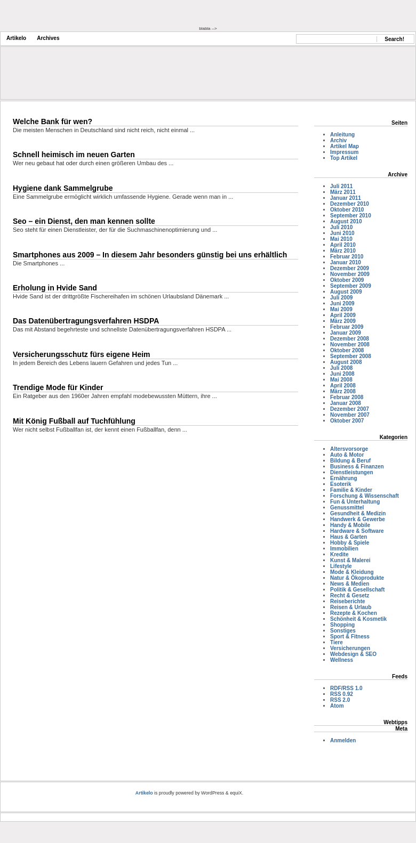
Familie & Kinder (351, 490)
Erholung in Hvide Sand (55, 287)
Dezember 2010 (349, 204)
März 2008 (343, 391)
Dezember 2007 (349, 409)
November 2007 (350, 415)
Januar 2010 (345, 262)
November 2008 (350, 344)
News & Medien (349, 584)
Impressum (344, 152)
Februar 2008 (346, 397)
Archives (48, 38)
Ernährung (343, 478)
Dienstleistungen (351, 472)
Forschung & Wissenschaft (364, 496)
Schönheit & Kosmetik (358, 619)
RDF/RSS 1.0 (346, 688)
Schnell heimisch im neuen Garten (74, 154)
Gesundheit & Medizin (358, 513)
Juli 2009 (341, 298)
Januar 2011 (345, 198)
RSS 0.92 (341, 694)
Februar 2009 (346, 327)
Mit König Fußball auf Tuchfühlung (74, 421)
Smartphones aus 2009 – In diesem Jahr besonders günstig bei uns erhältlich (150, 254)
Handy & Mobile (350, 525)
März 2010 (343, 251)
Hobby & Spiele (349, 543)
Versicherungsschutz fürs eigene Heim (81, 354)
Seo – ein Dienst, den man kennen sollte (84, 221)
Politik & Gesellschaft (357, 590)
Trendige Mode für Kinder (58, 387)
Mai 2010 (341, 239)
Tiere (336, 642)
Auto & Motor (347, 455)
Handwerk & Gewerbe (357, 519)
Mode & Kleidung (352, 572)
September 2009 (350, 286)
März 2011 (343, 192)
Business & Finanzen (357, 466)
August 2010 (346, 221)
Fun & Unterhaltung (355, 502)
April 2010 (343, 245)
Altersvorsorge (349, 449)
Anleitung (342, 134)
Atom (337, 706)
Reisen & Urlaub (350, 607)
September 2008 (350, 356)
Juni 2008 (342, 374)
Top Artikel (343, 158)
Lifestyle (341, 566)
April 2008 (343, 385)
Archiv (338, 140)
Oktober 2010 (347, 210)
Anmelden (343, 740)
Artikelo (16, 38)
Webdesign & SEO (353, 654)
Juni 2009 (342, 303)
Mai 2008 (341, 380)
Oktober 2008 (347, 350)
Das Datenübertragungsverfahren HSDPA (86, 321)
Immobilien (344, 549)
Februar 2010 (346, 257)
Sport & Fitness (350, 636)
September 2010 (350, 215)
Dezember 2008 (349, 339)
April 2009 (343, 315)
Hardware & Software (357, 531)
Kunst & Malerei (350, 560)
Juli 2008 (341, 368)
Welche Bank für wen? (52, 121)
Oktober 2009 (347, 280)
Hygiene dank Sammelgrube (63, 188)
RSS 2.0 (340, 700)
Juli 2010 (341, 227)
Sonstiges (343, 631)
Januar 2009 (345, 333)
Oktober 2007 (347, 421)
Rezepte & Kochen (353, 613)
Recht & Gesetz (349, 595)
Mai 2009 (341, 309)
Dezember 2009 (349, 268)
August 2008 (346, 362)
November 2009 (350, 274)
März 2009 (343, 321)
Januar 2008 (345, 403)
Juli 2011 (341, 186)
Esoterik (340, 484)
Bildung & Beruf (350, 461)
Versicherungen (350, 648)
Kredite (339, 554)
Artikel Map (344, 146)
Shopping (342, 625)
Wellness (341, 660)
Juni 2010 (342, 233)
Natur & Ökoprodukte (357, 578)
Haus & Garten (348, 537)
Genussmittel (347, 507)
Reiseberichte (347, 601)
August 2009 (346, 292)
